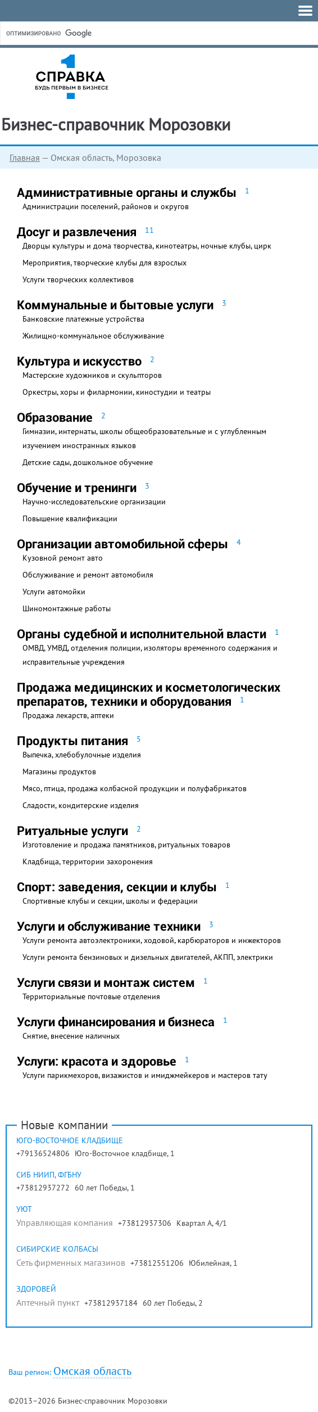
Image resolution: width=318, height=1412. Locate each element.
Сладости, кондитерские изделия (80, 805)
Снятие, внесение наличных (71, 1036)
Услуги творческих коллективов (78, 279)
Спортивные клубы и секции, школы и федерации (110, 901)
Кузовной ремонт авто (62, 558)
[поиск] (89, 33)
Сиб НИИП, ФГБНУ (48, 1175)
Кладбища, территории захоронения (87, 861)
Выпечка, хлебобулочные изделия (81, 755)
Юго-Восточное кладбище (69, 1140)
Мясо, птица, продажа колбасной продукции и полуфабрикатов (134, 788)
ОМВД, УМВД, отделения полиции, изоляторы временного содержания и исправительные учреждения (150, 655)
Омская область (92, 1371)
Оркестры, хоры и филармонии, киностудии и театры (116, 392)
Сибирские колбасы (57, 1249)
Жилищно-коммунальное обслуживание (93, 336)
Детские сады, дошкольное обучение (87, 462)
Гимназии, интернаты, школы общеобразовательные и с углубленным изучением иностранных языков (144, 438)
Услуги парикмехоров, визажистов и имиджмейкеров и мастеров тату (144, 1075)
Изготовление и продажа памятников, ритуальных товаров (126, 845)
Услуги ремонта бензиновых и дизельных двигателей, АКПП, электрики (147, 957)
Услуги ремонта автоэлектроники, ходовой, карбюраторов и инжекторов (151, 940)
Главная (25, 157)
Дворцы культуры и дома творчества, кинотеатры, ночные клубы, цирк (146, 246)
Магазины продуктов (59, 771)
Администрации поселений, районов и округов (105, 206)
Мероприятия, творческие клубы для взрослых (104, 263)
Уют (24, 1209)
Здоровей (36, 1289)
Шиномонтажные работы (66, 608)
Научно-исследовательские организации (94, 502)
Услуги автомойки (53, 592)
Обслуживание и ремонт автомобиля (87, 575)
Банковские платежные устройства (83, 319)
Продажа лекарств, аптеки (68, 715)
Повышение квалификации (69, 518)
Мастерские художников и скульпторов (92, 375)
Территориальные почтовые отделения (91, 996)
